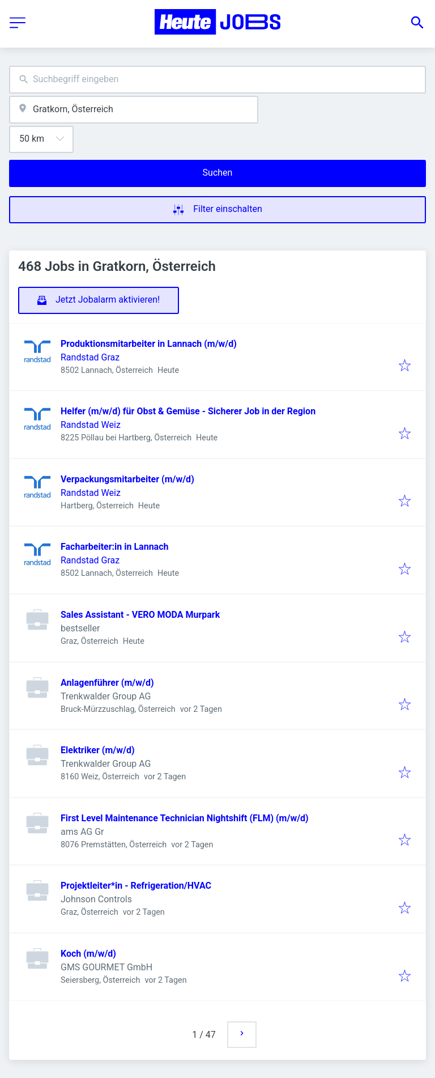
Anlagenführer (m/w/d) (107, 682)
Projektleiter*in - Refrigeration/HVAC (136, 885)
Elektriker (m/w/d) (98, 750)
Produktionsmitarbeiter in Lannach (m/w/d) (149, 343)
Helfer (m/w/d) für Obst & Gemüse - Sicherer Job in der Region (188, 411)
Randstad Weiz (91, 424)
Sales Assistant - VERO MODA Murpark (140, 614)
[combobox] (217, 80)
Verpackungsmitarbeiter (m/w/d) (127, 479)
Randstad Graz (90, 357)
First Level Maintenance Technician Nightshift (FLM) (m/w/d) (185, 818)
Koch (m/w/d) (88, 953)
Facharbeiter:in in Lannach (114, 546)
